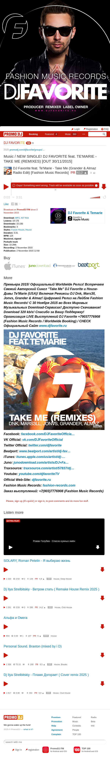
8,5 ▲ (42, 664)
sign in (41, 501)
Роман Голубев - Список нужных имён (54, 541)
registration (33, 750)
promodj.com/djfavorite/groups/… (27, 149)
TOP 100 (76, 734)
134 (31, 579)
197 (29, 636)
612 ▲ (82, 172)
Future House (17, 229)
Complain (56, 734)
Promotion (56, 721)
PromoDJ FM (23, 209)
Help (53, 725)
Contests (76, 725)
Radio (94, 717)
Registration (92, 129)
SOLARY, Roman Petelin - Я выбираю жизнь (37, 561)
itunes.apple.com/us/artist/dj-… (40, 457)
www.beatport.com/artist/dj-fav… (45, 451)
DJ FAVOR (14, 143)
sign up (18, 501)
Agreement (57, 730)
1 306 (8, 664)
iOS (65, 751)
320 (49, 579)
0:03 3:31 (13, 197)
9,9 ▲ (41, 693)
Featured (51, 134)
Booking (33, 134)
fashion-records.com (59, 485)
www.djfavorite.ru (53, 326)
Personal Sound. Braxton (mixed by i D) (33, 646)
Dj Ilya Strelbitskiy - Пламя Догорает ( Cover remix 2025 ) (46, 675)
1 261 (8, 607)
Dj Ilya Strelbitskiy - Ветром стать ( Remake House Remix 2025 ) (51, 589)
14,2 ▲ (42, 607)
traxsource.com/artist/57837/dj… (48, 468)
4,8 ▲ (42, 579)
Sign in (18, 750)
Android (56, 751)
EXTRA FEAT (13, 521)
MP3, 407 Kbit (22, 218)
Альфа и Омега (15, 618)
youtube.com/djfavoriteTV (39, 474)
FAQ (106, 129)
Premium (55, 717)
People (75, 730)
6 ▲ (39, 636)
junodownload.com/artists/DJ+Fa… (41, 462)
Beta (93, 721)
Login (77, 129)
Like (6, 204)
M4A (46, 636)
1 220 (8, 579)
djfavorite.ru (41, 480)
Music (71, 134)
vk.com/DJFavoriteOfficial (42, 439)
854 (7, 636)
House (28, 229)
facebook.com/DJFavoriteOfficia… (48, 434)
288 (31, 607)
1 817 (8, 693)
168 (31, 664)
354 (30, 693)
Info (93, 725)
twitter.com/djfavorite (45, 445)
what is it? (28, 729)
